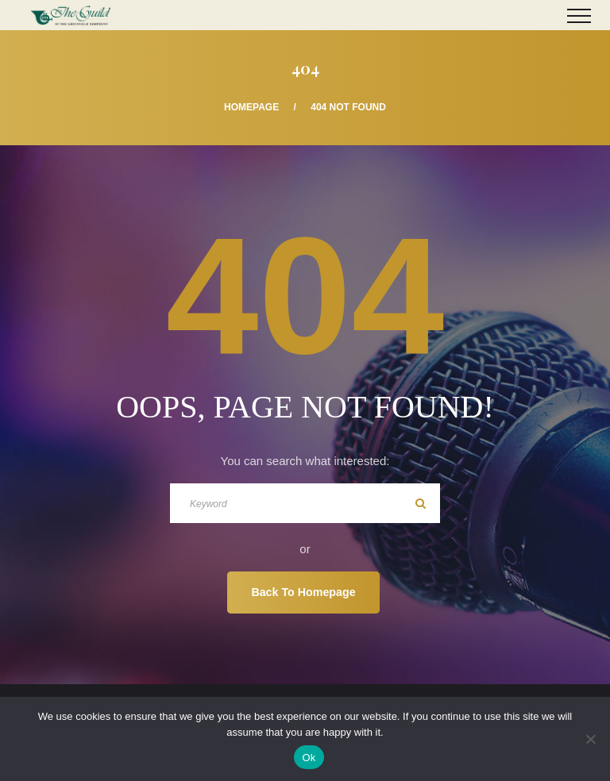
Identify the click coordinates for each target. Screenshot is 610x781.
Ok (308, 758)
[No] (590, 739)
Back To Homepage (303, 592)
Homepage (251, 107)
